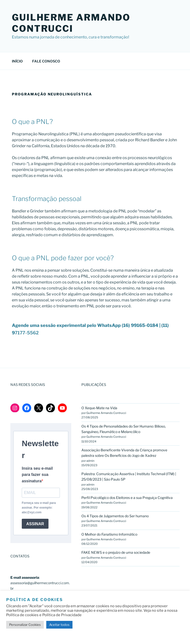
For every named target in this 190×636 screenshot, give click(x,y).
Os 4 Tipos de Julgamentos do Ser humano (115, 516)
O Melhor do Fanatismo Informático (109, 534)
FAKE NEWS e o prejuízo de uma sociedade (115, 552)
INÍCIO (17, 61)
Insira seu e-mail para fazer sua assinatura (37, 474)
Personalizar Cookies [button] (25, 625)
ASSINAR (35, 524)
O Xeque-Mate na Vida (99, 408)
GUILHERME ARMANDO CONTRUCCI (71, 23)
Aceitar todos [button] (59, 625)
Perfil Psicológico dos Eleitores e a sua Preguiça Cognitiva (127, 497)
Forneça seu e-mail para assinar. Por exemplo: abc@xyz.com (39, 507)
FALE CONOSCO (46, 61)
